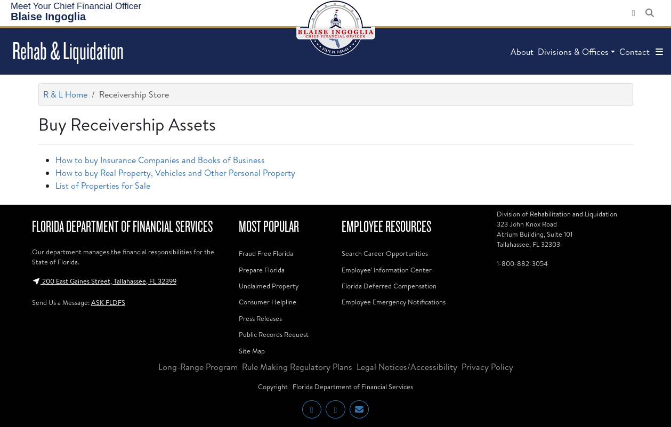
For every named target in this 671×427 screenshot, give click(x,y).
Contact (634, 52)
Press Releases (260, 318)
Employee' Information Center (387, 270)
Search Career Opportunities (385, 253)
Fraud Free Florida (266, 253)
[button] (659, 51)
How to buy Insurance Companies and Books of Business (160, 160)
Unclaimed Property (268, 286)
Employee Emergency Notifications (394, 302)
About (522, 52)
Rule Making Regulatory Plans (297, 367)
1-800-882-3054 (522, 263)
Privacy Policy (487, 367)
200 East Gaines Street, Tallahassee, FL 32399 (104, 281)
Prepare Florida (262, 270)
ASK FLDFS (108, 302)
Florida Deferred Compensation (389, 286)
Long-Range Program (198, 367)
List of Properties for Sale (102, 185)
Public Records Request (274, 334)
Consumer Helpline (267, 302)
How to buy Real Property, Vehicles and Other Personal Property (175, 173)
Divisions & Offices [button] (573, 52)
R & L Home (65, 94)
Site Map (252, 351)
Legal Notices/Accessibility (407, 367)
